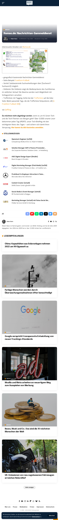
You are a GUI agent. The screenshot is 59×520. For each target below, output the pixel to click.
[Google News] (22, 501)
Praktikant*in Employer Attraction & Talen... (28, 174)
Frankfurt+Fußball (22, 80)
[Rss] (56, 221)
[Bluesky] (36, 501)
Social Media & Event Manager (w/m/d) (26, 192)
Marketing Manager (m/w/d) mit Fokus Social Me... (30, 200)
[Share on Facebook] (27, 214)
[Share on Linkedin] (41, 214)
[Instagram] (53, 221)
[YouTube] (51, 221)
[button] (51, 515)
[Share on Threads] (46, 214)
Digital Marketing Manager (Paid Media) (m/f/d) (29, 165)
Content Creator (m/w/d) (21, 183)
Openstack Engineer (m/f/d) (22, 139)
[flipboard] (30, 501)
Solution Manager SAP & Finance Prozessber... (29, 148)
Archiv (7, 29)
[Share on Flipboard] (32, 214)
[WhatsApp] (33, 501)
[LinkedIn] (28, 501)
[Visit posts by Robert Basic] (6, 39)
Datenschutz (36, 517)
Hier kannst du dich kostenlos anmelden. (27, 127)
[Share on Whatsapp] (37, 214)
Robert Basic (14, 39)
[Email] (55, 214)
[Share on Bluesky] (50, 214)
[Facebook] (48, 221)
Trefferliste (38, 98)
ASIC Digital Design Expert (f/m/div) (25, 157)
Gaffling (8, 110)
